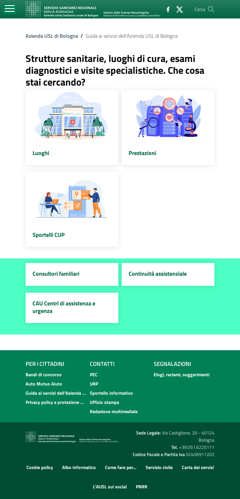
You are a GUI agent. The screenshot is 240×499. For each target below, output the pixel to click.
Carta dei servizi (198, 467)
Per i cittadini (45, 364)
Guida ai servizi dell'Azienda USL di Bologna (56, 393)
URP (94, 383)
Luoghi (41, 152)
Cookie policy (39, 467)
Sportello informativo (111, 393)
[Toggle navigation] (10, 9)
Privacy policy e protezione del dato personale (56, 402)
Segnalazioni (172, 364)
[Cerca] (210, 9)
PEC (94, 374)
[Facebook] (166, 8)
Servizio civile (159, 467)
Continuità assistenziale (158, 273)
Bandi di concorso (44, 374)
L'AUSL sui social (110, 486)
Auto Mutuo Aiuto (44, 383)
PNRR (141, 486)
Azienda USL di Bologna (52, 36)
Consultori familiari (56, 273)
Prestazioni (142, 152)
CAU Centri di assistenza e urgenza (64, 307)
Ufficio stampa (104, 402)
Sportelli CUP (49, 234)
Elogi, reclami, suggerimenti (181, 374)
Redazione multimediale (114, 411)
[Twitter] (177, 8)
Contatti (102, 364)
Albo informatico (79, 467)
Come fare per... (120, 467)
